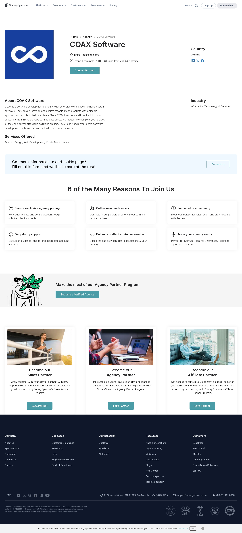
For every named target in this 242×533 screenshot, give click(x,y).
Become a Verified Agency (77, 294)
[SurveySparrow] (16, 5)
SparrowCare (12, 448)
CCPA (68, 507)
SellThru (197, 470)
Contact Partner (85, 70)
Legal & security (154, 448)
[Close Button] (202, 528)
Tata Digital (199, 448)
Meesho (197, 454)
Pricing (113, 5)
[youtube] (47, 495)
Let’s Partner (40, 405)
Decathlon (198, 443)
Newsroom (10, 454)
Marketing (57, 448)
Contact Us (218, 164)
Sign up (208, 5)
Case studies (152, 459)
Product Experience (62, 465)
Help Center (152, 470)
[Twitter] (197, 61)
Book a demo (227, 5)
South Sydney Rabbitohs (205, 465)
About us (9, 443)
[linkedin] (41, 495)
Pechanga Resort (202, 459)
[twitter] (24, 495)
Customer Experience (63, 443)
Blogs (149, 465)
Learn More (183, 528)
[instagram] (29, 495)
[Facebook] (202, 60)
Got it (193, 528)
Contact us (10, 459)
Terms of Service (45, 507)
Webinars (151, 454)
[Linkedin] (192, 60)
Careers (9, 465)
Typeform (103, 448)
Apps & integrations (156, 443)
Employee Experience (63, 459)
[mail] (18, 495)
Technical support (155, 481)
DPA (63, 507)
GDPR (59, 507)
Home (74, 36)
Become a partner (155, 476)
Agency (87, 36)
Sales (54, 454)
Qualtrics (103, 443)
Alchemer (104, 454)
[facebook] (35, 495)
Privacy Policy (35, 507)
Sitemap (54, 507)
